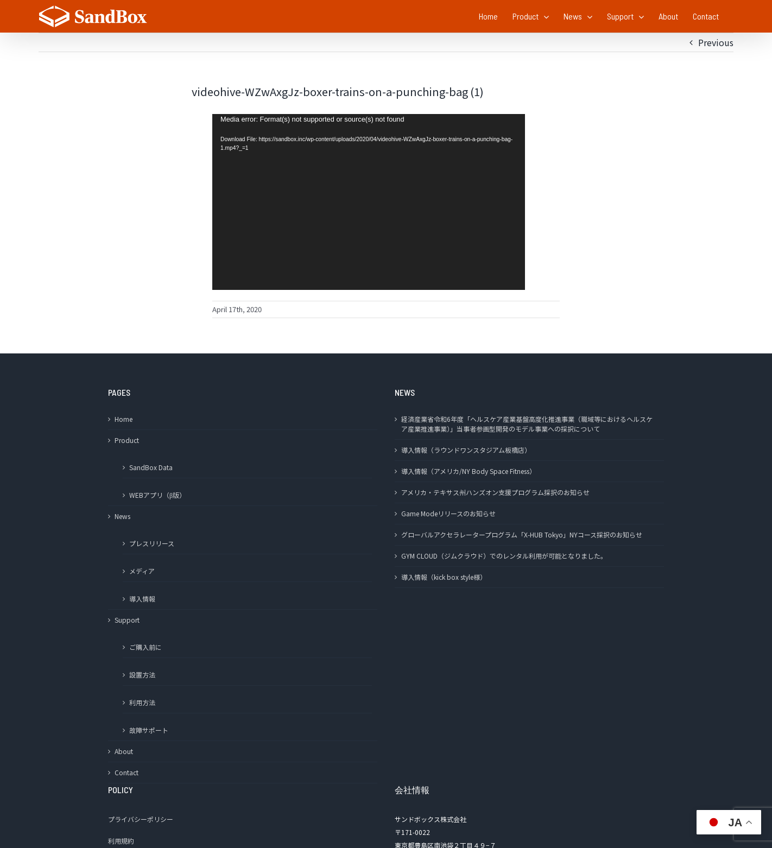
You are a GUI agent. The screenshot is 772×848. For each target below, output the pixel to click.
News (122, 516)
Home (123, 418)
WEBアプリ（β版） (157, 494)
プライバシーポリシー (140, 819)
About (124, 751)
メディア (142, 570)
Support (127, 619)
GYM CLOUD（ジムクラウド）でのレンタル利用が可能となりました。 (504, 555)
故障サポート (148, 730)
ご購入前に (145, 646)
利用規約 (121, 840)
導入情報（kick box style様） (443, 576)
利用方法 (142, 702)
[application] (368, 202)
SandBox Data (151, 467)
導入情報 (142, 598)
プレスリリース (151, 543)
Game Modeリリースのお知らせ (448, 513)
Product (127, 440)
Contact (126, 772)
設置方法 (142, 674)
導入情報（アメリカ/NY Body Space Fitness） (468, 471)
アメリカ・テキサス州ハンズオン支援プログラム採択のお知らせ (495, 492)
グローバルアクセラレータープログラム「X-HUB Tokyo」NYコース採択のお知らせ (521, 534)
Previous (715, 42)
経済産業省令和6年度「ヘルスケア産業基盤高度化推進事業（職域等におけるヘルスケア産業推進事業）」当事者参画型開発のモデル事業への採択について (527, 423)
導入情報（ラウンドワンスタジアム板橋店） (466, 449)
